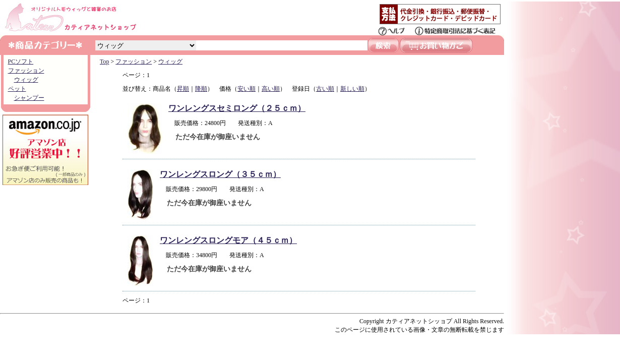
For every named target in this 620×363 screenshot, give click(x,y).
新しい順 (352, 88)
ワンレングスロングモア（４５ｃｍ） (228, 240)
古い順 (325, 88)
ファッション (26, 70)
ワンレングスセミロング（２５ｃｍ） (236, 108)
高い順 (271, 88)
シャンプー (29, 97)
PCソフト (21, 61)
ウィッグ (26, 79)
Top (104, 61)
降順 (201, 88)
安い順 (246, 88)
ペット (17, 88)
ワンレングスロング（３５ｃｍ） (220, 174)
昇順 (183, 88)
